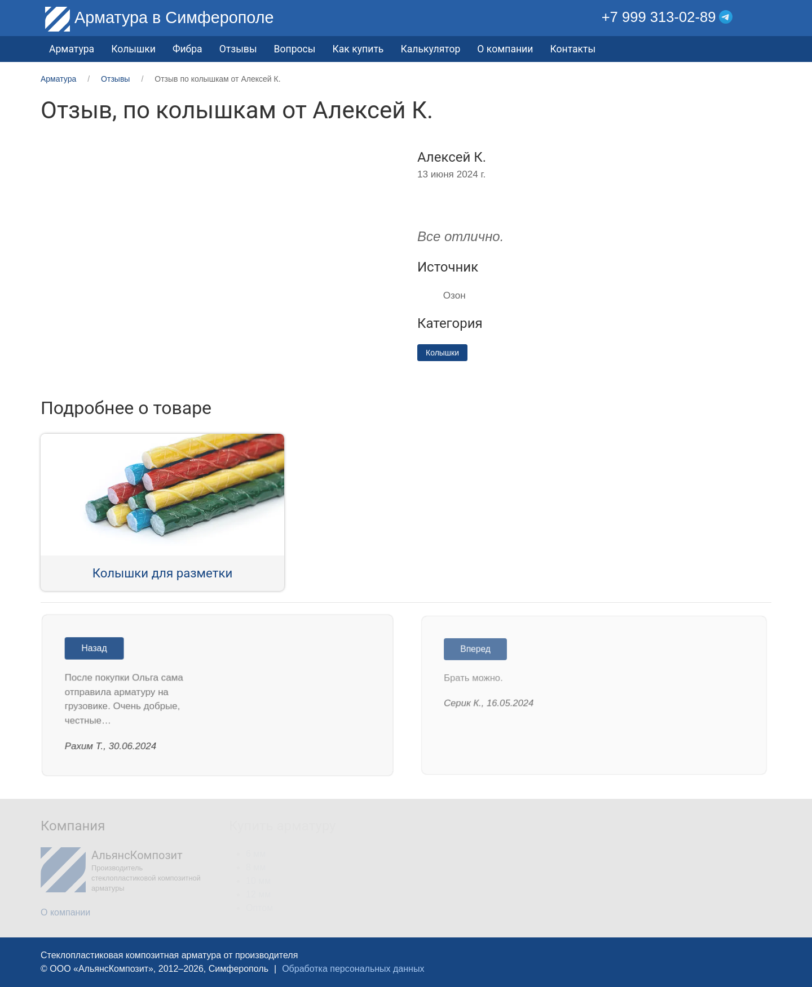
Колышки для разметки (162, 573)
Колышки (442, 352)
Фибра (187, 49)
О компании (505, 49)
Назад (97, 648)
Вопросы (295, 49)
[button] (763, 17)
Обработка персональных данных (353, 968)
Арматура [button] (71, 49)
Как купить (357, 49)
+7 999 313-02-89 (659, 17)
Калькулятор (430, 49)
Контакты (572, 49)
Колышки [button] (133, 49)
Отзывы (238, 49)
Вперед (479, 650)
